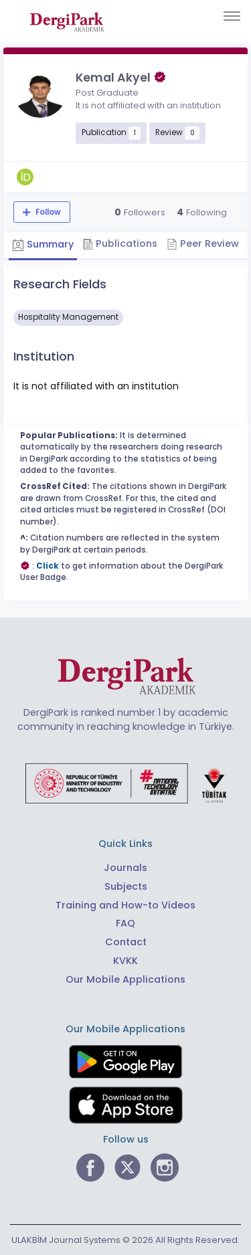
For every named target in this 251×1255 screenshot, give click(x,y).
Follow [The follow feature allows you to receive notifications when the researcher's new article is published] (47, 212)
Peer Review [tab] (203, 243)
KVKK (125, 960)
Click (47, 566)
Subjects (125, 886)
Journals (125, 867)
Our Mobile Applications (125, 979)
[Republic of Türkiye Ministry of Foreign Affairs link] (125, 782)
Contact (126, 942)
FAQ (125, 923)
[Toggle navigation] (232, 16)
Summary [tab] (43, 245)
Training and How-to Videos (125, 905)
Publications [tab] (119, 243)
